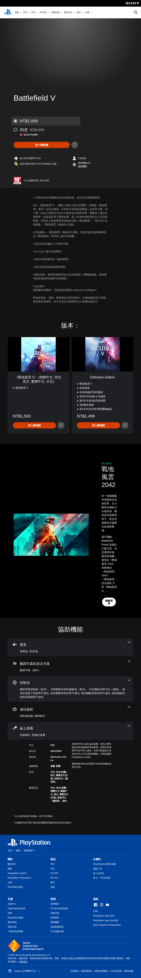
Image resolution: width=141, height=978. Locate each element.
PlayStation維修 (15, 917)
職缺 (10, 868)
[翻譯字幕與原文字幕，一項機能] (70, 666)
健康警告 (54, 917)
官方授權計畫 (57, 931)
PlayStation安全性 (17, 908)
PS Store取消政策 (59, 908)
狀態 (10, 913)
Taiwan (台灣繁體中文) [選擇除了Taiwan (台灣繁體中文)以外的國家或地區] (24, 971)
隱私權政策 (86, 971)
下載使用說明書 (15, 931)
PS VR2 (54, 873)
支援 (87, 12)
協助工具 (97, 868)
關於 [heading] (10, 859)
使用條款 (54, 904)
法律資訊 (74, 971)
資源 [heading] (53, 898)
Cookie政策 (116, 971)
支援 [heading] (10, 898)
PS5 (25, 12)
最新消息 (68, 12)
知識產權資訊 (57, 927)
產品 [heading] (53, 859)
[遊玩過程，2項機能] (70, 712)
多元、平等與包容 (102, 878)
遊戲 (17, 12)
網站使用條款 (101, 971)
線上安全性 (98, 873)
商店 (79, 12)
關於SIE (12, 864)
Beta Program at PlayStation (107, 925)
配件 (52, 882)
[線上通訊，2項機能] (70, 731)
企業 (10, 882)
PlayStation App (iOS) (103, 916)
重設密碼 (12, 922)
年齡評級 (54, 913)
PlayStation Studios (17, 873)
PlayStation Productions (19, 878)
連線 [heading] (95, 898)
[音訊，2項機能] (70, 647)
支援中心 (12, 904)
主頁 (10, 850)
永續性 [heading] (97, 859)
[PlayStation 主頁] (7, 12)
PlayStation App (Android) (105, 920)
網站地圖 (128, 971)
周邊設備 (55, 12)
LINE (95, 911)
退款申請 (12, 927)
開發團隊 (54, 922)
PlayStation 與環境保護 (104, 864)
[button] (82, 166)
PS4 (33, 12)
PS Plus (43, 12)
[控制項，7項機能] (70, 689)
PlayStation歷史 (15, 887)
